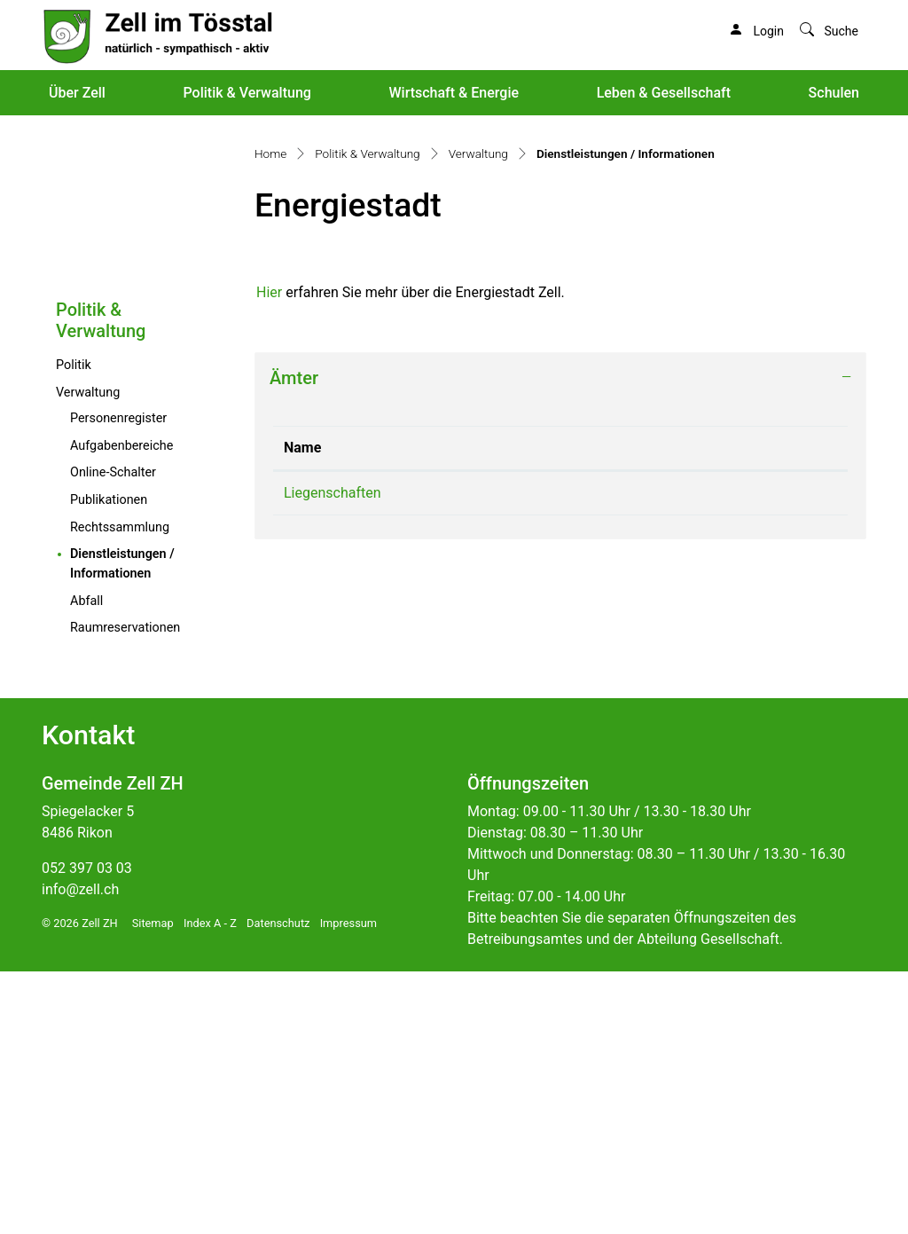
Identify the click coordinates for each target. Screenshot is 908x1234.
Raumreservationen (125, 890)
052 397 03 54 (501, 755)
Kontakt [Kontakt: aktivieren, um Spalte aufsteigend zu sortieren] (641, 710)
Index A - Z (210, 1185)
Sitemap (153, 1185)
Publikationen (108, 762)
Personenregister (118, 680)
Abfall (86, 863)
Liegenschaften (332, 755)
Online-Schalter (113, 735)
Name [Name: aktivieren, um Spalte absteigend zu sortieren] (302, 710)
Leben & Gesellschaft (664, 92)
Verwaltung (88, 655)
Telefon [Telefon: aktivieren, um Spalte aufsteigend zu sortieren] (480, 710)
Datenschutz (278, 1185)
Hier (269, 554)
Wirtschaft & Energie (453, 92)
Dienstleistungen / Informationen (147, 826)
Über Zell (77, 92)
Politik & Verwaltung (246, 92)
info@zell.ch (80, 1152)
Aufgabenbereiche (121, 708)
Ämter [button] (294, 640)
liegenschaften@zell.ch (689, 755)
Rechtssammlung (119, 790)
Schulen (834, 92)
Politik (73, 627)
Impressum (348, 1185)
